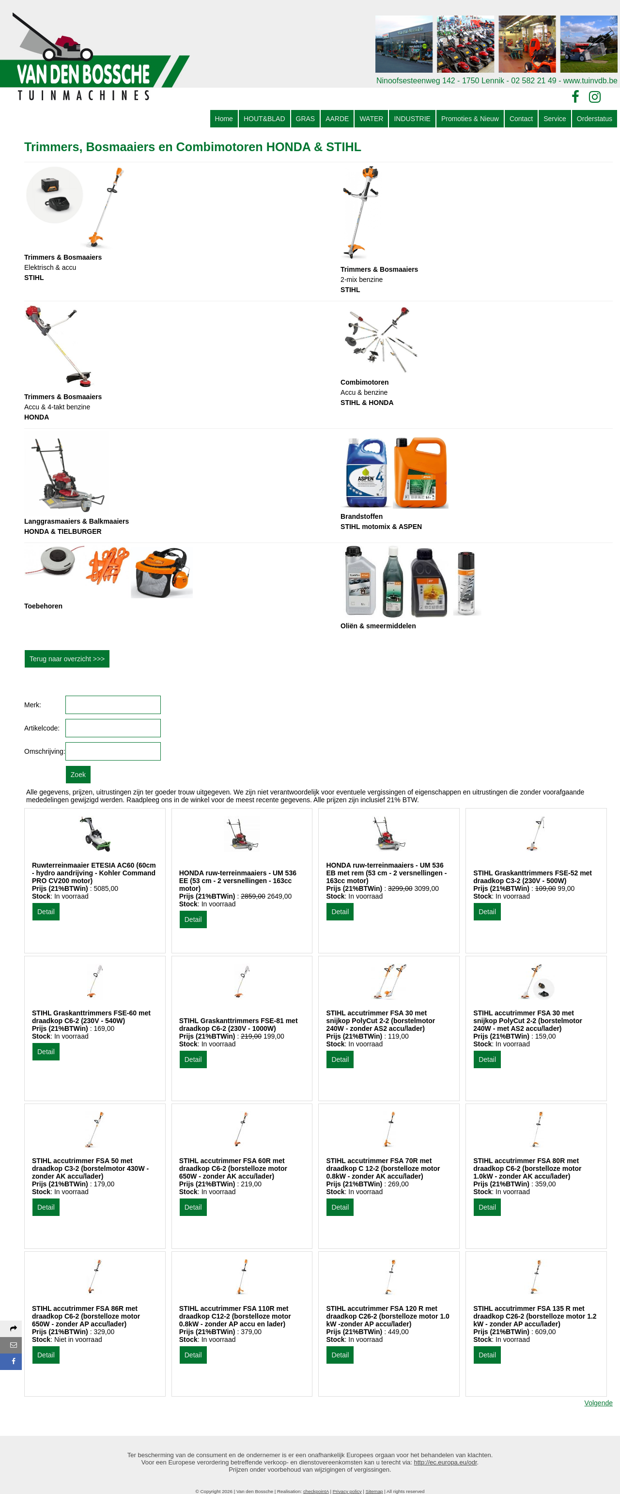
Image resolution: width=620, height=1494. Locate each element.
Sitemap (374, 1491)
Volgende (599, 1403)
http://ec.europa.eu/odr (445, 1462)
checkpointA (316, 1491)
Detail (46, 912)
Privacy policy (347, 1491)
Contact (521, 119)
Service (554, 119)
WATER (371, 119)
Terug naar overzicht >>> (67, 659)
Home (224, 119)
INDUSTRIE (412, 119)
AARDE (337, 119)
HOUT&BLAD (264, 119)
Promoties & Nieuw (470, 119)
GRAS (305, 119)
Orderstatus (594, 119)
